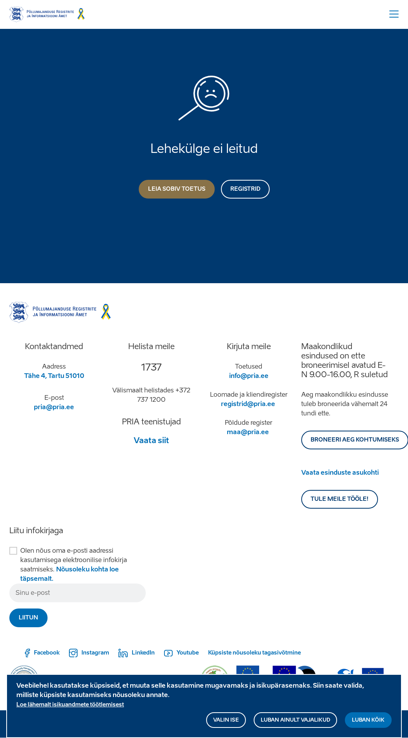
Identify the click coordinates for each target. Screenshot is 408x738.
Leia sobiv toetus (176, 189)
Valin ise (226, 724)
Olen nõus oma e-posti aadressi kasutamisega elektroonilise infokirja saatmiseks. (73, 564)
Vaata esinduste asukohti (340, 472)
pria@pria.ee (54, 407)
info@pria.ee (248, 376)
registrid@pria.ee (248, 404)
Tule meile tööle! (340, 499)
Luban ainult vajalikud (295, 724)
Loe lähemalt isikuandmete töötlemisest (70, 708)
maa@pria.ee (248, 432)
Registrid (245, 189)
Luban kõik (368, 724)
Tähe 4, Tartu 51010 (54, 376)
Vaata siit (151, 440)
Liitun (28, 617)
